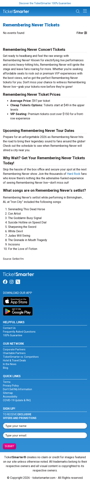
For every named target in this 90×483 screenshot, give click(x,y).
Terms (6, 381)
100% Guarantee (12, 335)
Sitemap (8, 392)
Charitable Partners (14, 353)
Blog (5, 367)
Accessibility (10, 396)
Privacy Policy (11, 385)
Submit (9, 446)
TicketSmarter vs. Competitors (21, 356)
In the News (9, 364)
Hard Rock (73, 174)
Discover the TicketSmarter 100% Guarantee (45, 3)
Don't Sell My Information (17, 389)
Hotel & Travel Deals (14, 360)
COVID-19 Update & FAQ (17, 400)
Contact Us (9, 328)
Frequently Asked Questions (19, 331)
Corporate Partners (14, 349)
